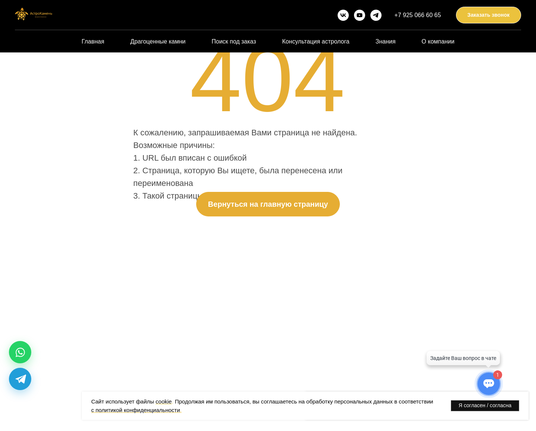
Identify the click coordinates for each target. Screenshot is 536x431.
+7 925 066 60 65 (418, 15)
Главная (93, 41)
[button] (488, 15)
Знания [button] (386, 41)
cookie (164, 401)
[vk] (343, 15)
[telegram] (376, 15)
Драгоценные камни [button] (157, 41)
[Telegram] (20, 379)
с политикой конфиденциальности (135, 410)
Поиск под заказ (233, 41)
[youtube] (359, 15)
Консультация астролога (316, 41)
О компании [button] (438, 41)
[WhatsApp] (20, 352)
